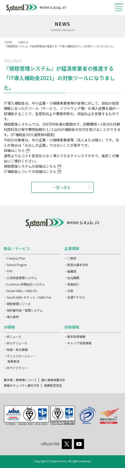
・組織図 (70, 271)
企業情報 (71, 248)
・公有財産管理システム (20, 278)
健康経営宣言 (53, 385)
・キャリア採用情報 (77, 343)
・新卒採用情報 (74, 336)
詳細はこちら (14, 150)
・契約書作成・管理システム (23, 310)
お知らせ (23, 42)
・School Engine (15, 265)
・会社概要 (71, 278)
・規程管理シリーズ (17, 304)
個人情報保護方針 (53, 380)
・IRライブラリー (16, 368)
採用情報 (71, 327)
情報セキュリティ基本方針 (22, 385)
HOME (8, 42)
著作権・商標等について (20, 380)
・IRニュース (12, 336)
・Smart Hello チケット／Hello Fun (27, 297)
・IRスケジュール (15, 343)
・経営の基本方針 (76, 265)
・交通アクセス (74, 297)
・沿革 (68, 291)
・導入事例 (11, 317)
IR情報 (9, 327)
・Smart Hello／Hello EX (20, 291)
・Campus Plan (14, 258)
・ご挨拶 (70, 258)
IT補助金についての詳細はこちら (30, 171)
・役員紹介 (71, 284)
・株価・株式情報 (16, 349)
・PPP (8, 271)
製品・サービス (17, 248)
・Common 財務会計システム (24, 284)
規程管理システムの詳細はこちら (30, 166)
